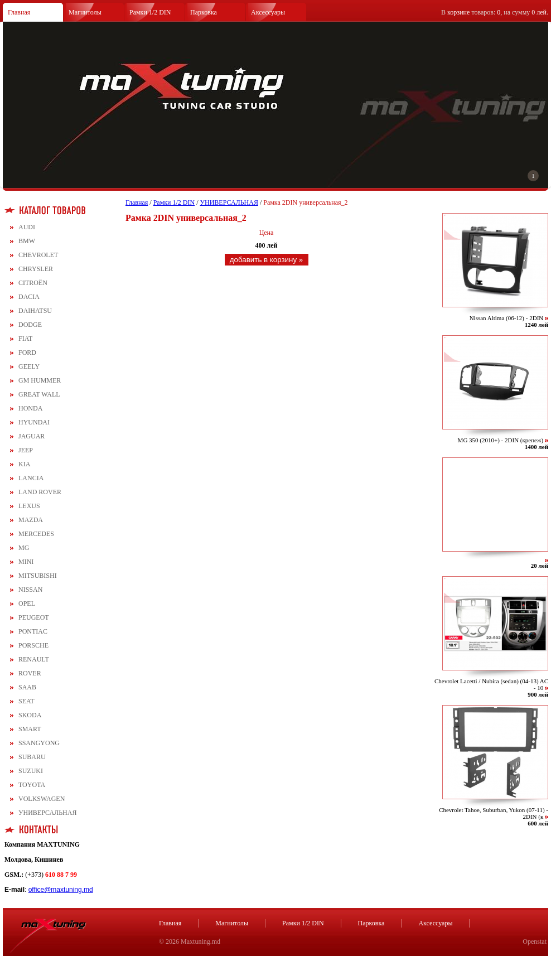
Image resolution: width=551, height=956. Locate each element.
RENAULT (33, 659)
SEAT (26, 701)
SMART (29, 729)
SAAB (27, 687)
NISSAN (30, 589)
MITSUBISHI (37, 576)
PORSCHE (33, 645)
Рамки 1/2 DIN (150, 12)
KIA (24, 464)
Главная (19, 12)
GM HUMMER (39, 380)
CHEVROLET (38, 255)
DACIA (29, 297)
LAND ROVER (39, 492)
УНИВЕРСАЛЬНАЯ (47, 813)
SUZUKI (30, 771)
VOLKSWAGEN (41, 799)
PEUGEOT (33, 617)
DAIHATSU (35, 311)
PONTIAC (32, 631)
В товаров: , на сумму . (494, 12)
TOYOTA (31, 785)
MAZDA (30, 520)
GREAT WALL (39, 394)
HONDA (30, 408)
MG (23, 548)
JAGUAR (31, 436)
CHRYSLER (35, 269)
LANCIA (31, 478)
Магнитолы (85, 12)
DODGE (30, 325)
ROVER (29, 673)
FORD (27, 352)
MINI (25, 562)
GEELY (29, 366)
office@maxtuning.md (60, 890)
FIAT (25, 338)
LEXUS (29, 506)
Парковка (203, 12)
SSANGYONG (39, 743)
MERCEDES (36, 534)
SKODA (29, 715)
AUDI (26, 227)
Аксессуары (268, 12)
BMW (26, 241)
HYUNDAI (34, 422)
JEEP (25, 450)
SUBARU (32, 757)
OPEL (26, 603)
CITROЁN (32, 283)
